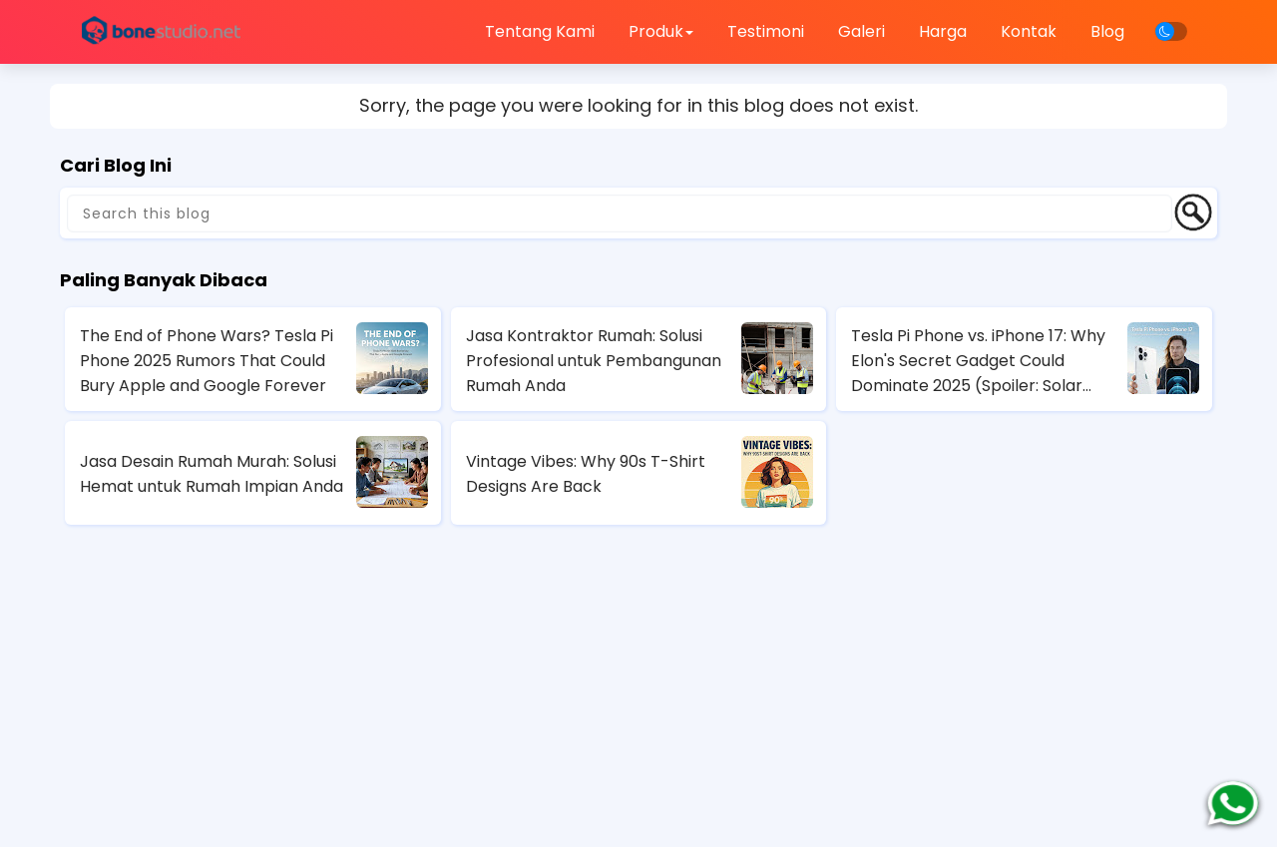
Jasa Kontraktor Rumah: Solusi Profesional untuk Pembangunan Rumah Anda (593, 360)
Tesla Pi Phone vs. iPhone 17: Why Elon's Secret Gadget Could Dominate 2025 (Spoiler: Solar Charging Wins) (978, 361)
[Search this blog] (619, 213)
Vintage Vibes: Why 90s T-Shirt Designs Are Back (585, 474)
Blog (1107, 31)
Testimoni (765, 31)
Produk (661, 31)
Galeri (861, 31)
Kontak (1029, 31)
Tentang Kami (540, 31)
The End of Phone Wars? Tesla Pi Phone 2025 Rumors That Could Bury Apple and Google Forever (206, 360)
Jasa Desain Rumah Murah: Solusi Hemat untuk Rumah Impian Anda (211, 474)
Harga (943, 31)
